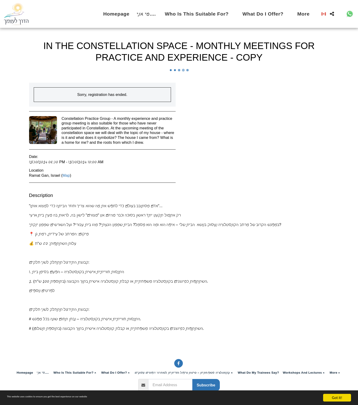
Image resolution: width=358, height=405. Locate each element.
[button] (200, 14)
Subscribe (206, 385)
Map (66, 175)
